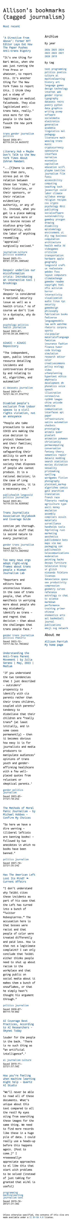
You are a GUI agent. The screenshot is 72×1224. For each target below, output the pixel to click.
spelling (50, 474)
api (62, 412)
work (53, 324)
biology (56, 350)
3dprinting (51, 530)
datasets (12, 388)
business (61, 236)
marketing (51, 533)
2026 (47, 50)
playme (49, 170)
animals (49, 432)
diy (47, 236)
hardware (50, 259)
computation (52, 239)
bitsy (63, 566)
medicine (50, 406)
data (47, 108)
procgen (60, 219)
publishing (51, 210)
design (49, 89)
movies (49, 465)
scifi (61, 167)
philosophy (51, 311)
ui (62, 232)
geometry (50, 589)
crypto (54, 203)
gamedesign (51, 308)
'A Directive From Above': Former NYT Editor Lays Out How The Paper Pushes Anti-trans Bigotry (17, 44)
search (49, 461)
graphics (57, 108)
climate (57, 193)
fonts (48, 177)
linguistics (52, 131)
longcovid (27, 495)
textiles (59, 170)
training (50, 608)
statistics (61, 461)
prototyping (52, 429)
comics (64, 487)
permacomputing (54, 445)
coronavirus (52, 396)
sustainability (54, 216)
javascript (51, 190)
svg (55, 628)
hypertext (51, 376)
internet (50, 92)
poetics (61, 72)
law (47, 324)
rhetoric (20, 638)
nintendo (50, 573)
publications (53, 625)
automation (61, 422)
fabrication (52, 314)
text (20, 1197)
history (49, 82)
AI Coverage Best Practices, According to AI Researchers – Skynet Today (18, 1025)
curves (61, 589)
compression (52, 586)
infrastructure (54, 419)
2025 (54, 50)
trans (6, 134)
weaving (49, 141)
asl (47, 618)
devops (49, 563)
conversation (53, 448)
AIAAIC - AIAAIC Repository (14, 344)
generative (51, 124)
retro (60, 102)
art (58, 82)
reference (51, 592)
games (60, 85)
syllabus (50, 196)
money (56, 507)
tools (61, 527)
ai (4, 388)
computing (51, 183)
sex (47, 582)
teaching (50, 187)
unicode (57, 402)
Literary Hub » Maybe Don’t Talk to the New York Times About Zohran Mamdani (19, 156)
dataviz (49, 458)
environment (52, 232)
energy (61, 196)
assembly (50, 514)
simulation (51, 353)
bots (65, 540)
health (7, 327)
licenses (50, 576)
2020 (47, 56)
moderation (51, 556)
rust (62, 530)
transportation (54, 255)
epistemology (53, 229)
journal (49, 622)
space (64, 579)
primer (61, 608)
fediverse (51, 317)
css (47, 203)
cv (59, 595)
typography (51, 98)
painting (50, 559)
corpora (61, 327)
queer (59, 432)
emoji (48, 628)
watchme (62, 324)
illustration (53, 393)
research (50, 357)
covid (63, 190)
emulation (51, 510)
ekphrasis (51, 380)
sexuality (51, 468)
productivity (58, 582)
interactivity (53, 295)
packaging (51, 546)
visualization (53, 298)
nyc (63, 301)
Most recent (11, 26)
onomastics (51, 615)
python (58, 105)
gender (15, 134)
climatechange (53, 278)
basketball (57, 618)
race (57, 497)
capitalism (51, 164)
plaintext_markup (55, 484)
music (48, 144)
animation (51, 438)
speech (49, 389)
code (47, 350)
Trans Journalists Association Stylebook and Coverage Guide (19, 516)
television (51, 566)
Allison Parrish (56, 641)
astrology (51, 595)
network (63, 628)
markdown (50, 602)
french (49, 497)
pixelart (50, 435)
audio (48, 301)
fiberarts (51, 501)
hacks (60, 559)
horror (49, 291)
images (58, 399)
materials (51, 520)
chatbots (50, 425)
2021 (61, 53)
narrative (51, 157)
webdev (49, 272)
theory (60, 452)
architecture (53, 242)
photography (52, 481)
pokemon (63, 438)
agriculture (52, 504)
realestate (55, 268)
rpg (52, 236)
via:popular (52, 334)
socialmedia (52, 118)
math (62, 138)
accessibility (53, 180)
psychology (10, 325)
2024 (61, 50)
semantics (51, 455)
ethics (62, 376)
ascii (48, 507)
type (63, 504)
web (59, 92)
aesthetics (51, 537)
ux (46, 268)
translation (52, 494)
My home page (54, 644)
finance (49, 347)
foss (57, 272)
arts (62, 615)
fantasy (49, 452)
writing (49, 111)
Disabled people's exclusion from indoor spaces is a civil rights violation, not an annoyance (19, 410)
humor (59, 347)
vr (46, 569)
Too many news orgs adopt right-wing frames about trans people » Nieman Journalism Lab (17, 566)
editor (61, 357)
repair (62, 455)
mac (59, 543)
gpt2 (47, 491)
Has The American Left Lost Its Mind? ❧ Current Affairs (19, 878)
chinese (49, 612)
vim (54, 543)
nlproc (58, 95)
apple (60, 259)
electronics (52, 121)
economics (51, 160)
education (51, 167)
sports (49, 331)
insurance (51, 344)
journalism (27, 134)
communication (53, 409)
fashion (63, 344)
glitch (53, 569)
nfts (47, 288)
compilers (51, 517)
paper (48, 416)
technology (61, 89)
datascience (52, 579)
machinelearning (13, 1195)
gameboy (49, 219)
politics (8, 136)
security (50, 304)
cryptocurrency (54, 147)
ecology (59, 366)
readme (60, 281)
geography (51, 262)
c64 (60, 546)
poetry (49, 105)
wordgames (51, 478)
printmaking (52, 471)
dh (62, 383)
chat (65, 595)
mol (63, 131)
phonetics (51, 386)
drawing (49, 223)
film (62, 174)
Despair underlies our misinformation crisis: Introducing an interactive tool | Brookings (19, 277)
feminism (50, 340)
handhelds (51, 527)
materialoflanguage (57, 337)
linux (56, 301)
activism (57, 288)
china (48, 402)
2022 (54, 53)
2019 (54, 56)
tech (59, 187)
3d (64, 245)
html (61, 285)
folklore (62, 573)
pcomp (59, 111)
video (48, 370)
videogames (51, 249)
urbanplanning (53, 373)
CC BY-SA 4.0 (36, 1217)
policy (49, 366)
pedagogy (50, 134)
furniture (60, 563)
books (64, 314)
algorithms (51, 487)
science (53, 599)
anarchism (58, 491)
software (50, 115)
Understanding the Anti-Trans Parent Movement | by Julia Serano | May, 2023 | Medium (18, 660)
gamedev (49, 281)
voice (61, 386)
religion (50, 200)
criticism (51, 252)
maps (47, 543)
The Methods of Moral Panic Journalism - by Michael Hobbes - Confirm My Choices (19, 812)
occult (62, 517)
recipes (61, 200)
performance (52, 605)
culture (22, 252)
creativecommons (55, 363)
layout (49, 275)
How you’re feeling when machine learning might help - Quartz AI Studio (19, 1080)
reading (63, 501)
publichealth (11, 495)
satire (49, 422)
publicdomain (53, 540)
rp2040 (49, 399)
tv (46, 599)
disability (51, 226)
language (50, 85)
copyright (51, 285)
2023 (47, 53)
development (52, 383)
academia (20, 255)
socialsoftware (54, 213)
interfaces (51, 412)
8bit (62, 206)
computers (60, 275)
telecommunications (57, 553)
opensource (51, 151)
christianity (53, 442)
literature (51, 138)
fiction (63, 478)
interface (51, 154)
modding (60, 458)
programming (10, 1192)
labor (48, 193)
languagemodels (54, 321)
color (48, 360)
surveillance (53, 523)
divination (61, 465)
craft (61, 265)
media (57, 245)
